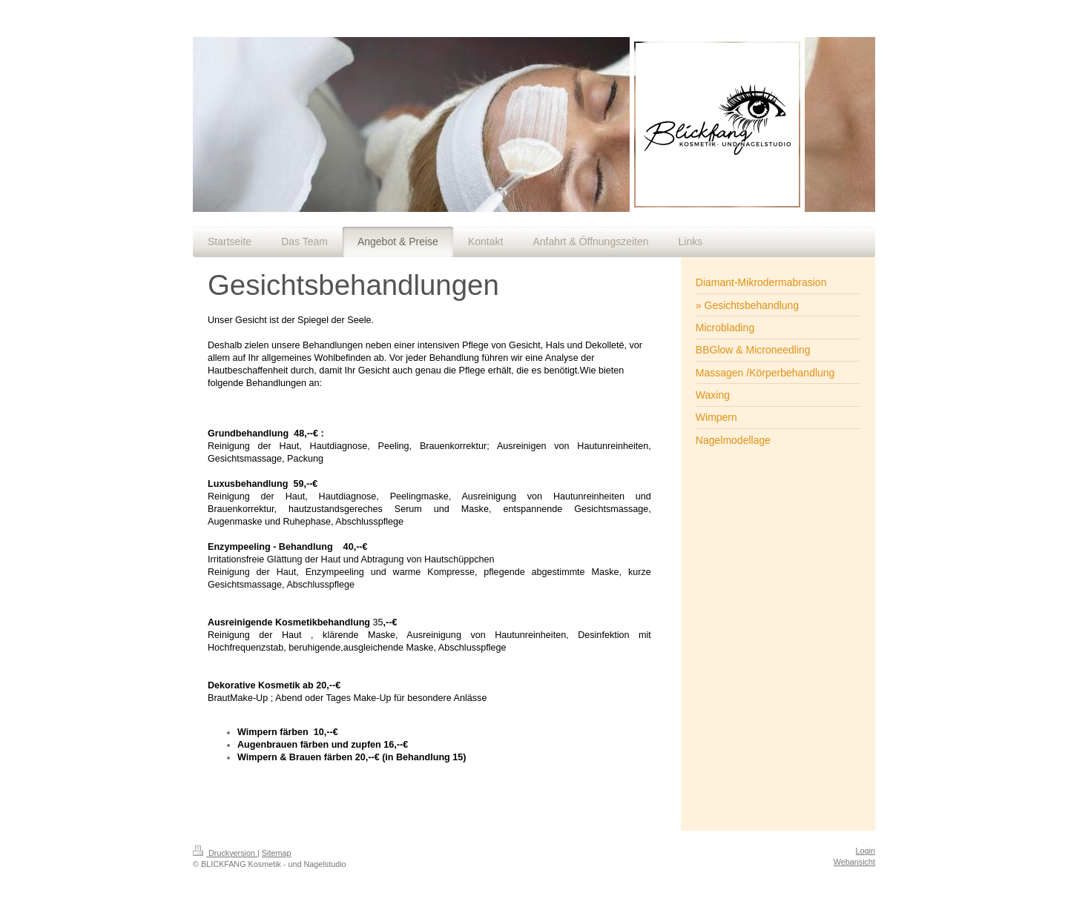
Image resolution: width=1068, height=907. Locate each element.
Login (865, 850)
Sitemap (276, 852)
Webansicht (854, 861)
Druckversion (225, 852)
